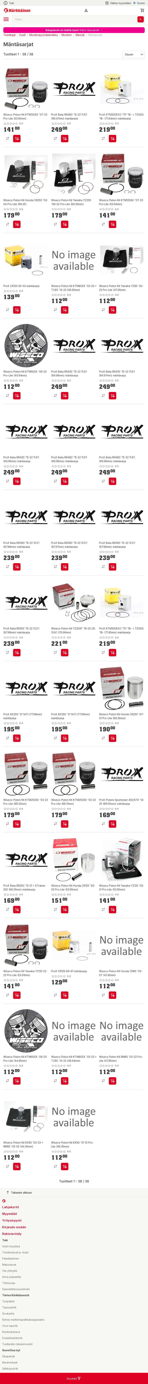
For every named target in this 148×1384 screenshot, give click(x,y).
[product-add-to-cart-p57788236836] (17, 481)
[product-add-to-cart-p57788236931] (112, 138)
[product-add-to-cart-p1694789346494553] (17, 824)
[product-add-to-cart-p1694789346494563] (112, 1081)
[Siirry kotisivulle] (17, 10)
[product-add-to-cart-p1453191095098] (17, 310)
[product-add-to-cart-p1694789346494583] (17, 1081)
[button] (86, 10)
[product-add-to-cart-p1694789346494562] (112, 738)
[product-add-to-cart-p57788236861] (64, 395)
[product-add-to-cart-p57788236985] (112, 652)
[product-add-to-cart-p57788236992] (64, 995)
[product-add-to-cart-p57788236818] (17, 567)
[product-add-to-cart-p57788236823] (112, 824)
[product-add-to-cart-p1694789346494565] (64, 1081)
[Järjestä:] (133, 54)
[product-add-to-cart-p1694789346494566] (64, 310)
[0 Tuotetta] (142, 10)
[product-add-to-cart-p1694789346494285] (17, 995)
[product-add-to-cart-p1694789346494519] (64, 909)
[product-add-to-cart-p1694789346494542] (64, 824)
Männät (80, 34)
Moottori (67, 34)
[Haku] (140, 19)
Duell (22, 34)
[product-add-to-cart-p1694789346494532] (17, 138)
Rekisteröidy (11, 1234)
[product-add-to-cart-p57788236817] (17, 738)
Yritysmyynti (11, 1220)
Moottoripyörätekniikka (43, 34)
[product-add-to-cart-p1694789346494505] (64, 652)
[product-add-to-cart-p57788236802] (64, 138)
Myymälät (9, 1214)
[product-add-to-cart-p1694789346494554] (17, 1166)
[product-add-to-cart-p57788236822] (17, 909)
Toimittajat (9, 34)
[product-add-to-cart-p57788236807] (64, 567)
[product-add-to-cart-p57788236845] (112, 395)
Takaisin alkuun (19, 1192)
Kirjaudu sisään (14, 1227)
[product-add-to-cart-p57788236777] (17, 652)
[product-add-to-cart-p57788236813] (64, 481)
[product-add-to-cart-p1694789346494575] (17, 395)
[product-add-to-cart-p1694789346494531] (64, 224)
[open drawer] (6, 19)
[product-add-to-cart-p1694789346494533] (112, 224)
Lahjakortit (10, 1207)
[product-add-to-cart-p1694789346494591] (112, 909)
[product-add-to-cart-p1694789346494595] (112, 995)
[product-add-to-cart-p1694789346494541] (112, 310)
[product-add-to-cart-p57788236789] (112, 481)
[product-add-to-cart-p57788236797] (112, 567)
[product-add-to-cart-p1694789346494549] (17, 224)
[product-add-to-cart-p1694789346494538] (64, 1166)
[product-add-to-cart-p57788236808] (64, 738)
